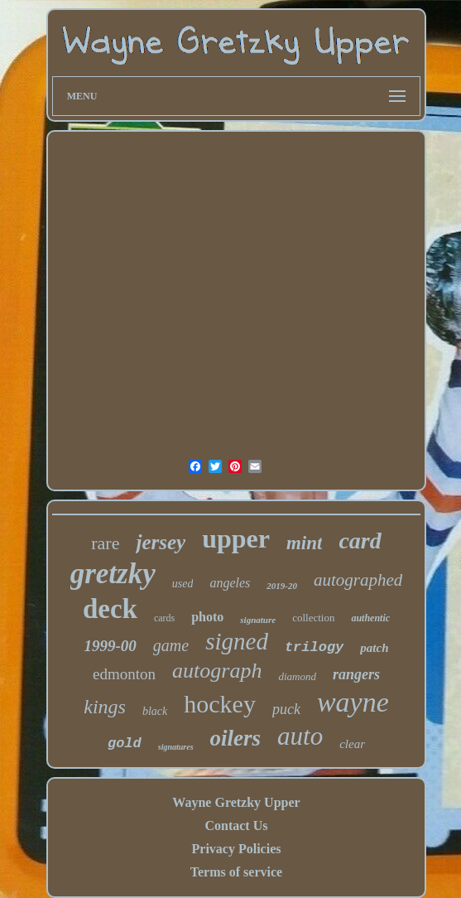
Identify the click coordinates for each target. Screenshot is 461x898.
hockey (220, 703)
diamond (297, 676)
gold (125, 743)
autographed (358, 580)
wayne (353, 702)
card (360, 540)
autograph (217, 671)
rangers (356, 674)
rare (105, 543)
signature (258, 620)
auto (300, 736)
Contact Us (235, 825)
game (171, 645)
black (154, 711)
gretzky (113, 574)
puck (286, 709)
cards (164, 618)
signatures (176, 746)
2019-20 (282, 586)
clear (352, 744)
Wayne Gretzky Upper (236, 802)
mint (304, 543)
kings (105, 706)
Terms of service (236, 872)
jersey (160, 542)
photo (207, 617)
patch (374, 647)
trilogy (314, 647)
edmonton (124, 674)
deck (110, 609)
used (183, 583)
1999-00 (110, 645)
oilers (236, 738)
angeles (229, 583)
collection (313, 617)
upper (236, 538)
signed (236, 641)
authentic (370, 618)
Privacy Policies (236, 849)
